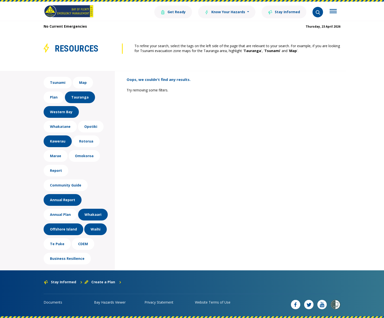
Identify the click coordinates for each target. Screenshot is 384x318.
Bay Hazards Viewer (110, 302)
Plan (54, 97)
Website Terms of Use (212, 302)
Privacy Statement (158, 302)
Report (56, 170)
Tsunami (57, 82)
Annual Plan (60, 214)
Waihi (95, 229)
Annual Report (62, 199)
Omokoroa (84, 156)
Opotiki (90, 126)
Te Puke (57, 243)
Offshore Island (63, 229)
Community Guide (65, 185)
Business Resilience (67, 258)
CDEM (83, 243)
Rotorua (86, 141)
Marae (55, 156)
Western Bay (61, 112)
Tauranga (80, 97)
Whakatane (60, 126)
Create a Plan (102, 282)
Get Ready (173, 11)
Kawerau (57, 141)
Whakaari (92, 214)
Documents (53, 302)
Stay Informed (284, 11)
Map (83, 82)
